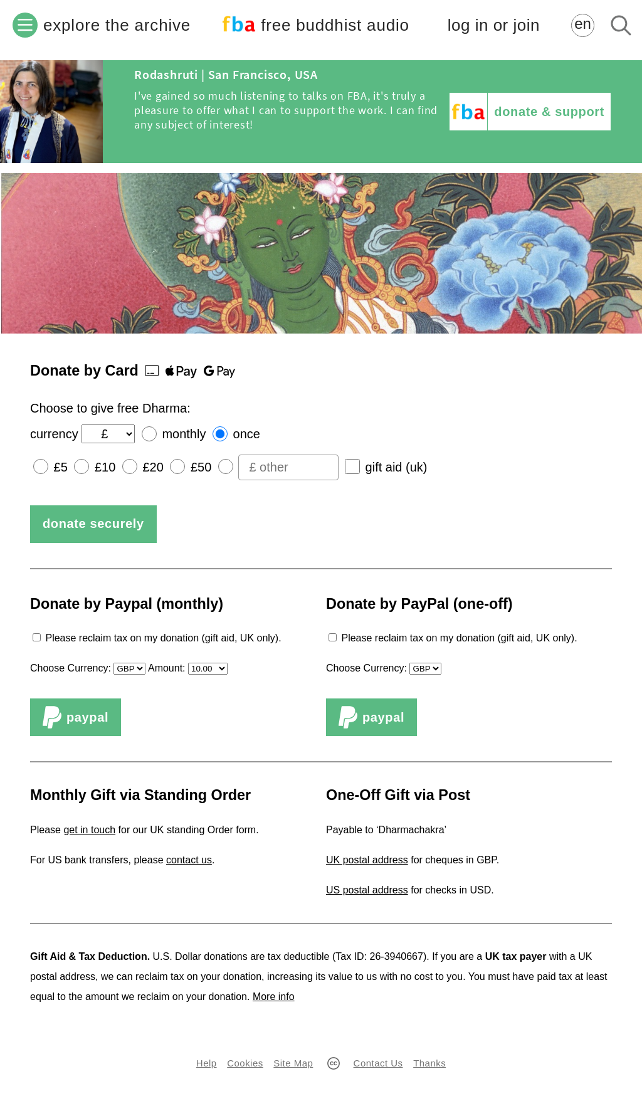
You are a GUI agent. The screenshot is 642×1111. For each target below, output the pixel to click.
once (246, 434)
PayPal (75, 717)
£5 (61, 467)
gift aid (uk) (397, 467)
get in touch (89, 829)
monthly (184, 434)
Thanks (429, 1063)
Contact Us (378, 1063)
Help (206, 1063)
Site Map (293, 1063)
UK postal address (367, 860)
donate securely (93, 523)
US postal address (367, 890)
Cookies (245, 1063)
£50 (201, 467)
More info (274, 996)
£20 (152, 467)
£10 (105, 467)
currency (54, 434)
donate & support (549, 111)
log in (494, 25)
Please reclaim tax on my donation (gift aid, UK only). (163, 638)
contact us (189, 860)
